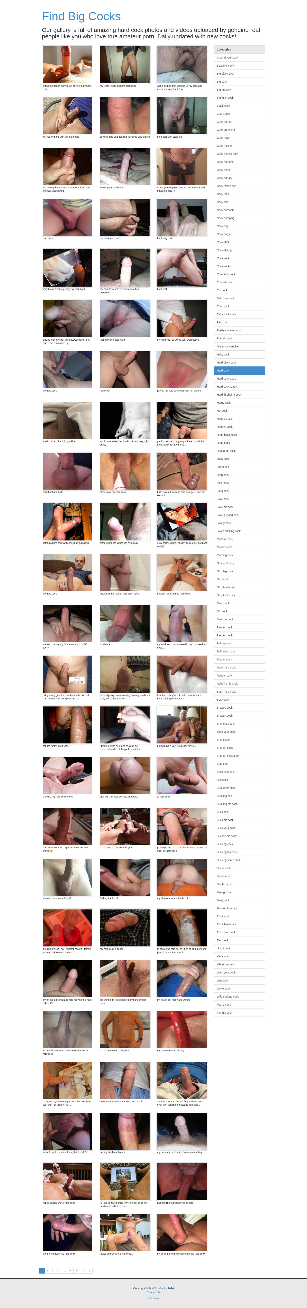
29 (77, 1270)
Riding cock (224, 643)
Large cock (223, 466)
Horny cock (224, 402)
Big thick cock (225, 97)
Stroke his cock (226, 787)
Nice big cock (225, 571)
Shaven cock (225, 715)
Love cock (223, 499)
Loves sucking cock (229, 531)
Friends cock (224, 338)
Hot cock (222, 410)
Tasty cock (223, 900)
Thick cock (223, 916)
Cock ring (222, 226)
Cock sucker (224, 266)
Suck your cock (226, 828)
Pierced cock (225, 635)
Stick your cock (226, 771)
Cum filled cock (226, 274)
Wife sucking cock (228, 996)
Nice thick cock (226, 595)
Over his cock (225, 619)
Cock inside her (226, 186)
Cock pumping (226, 218)
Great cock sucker (228, 346)
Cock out (222, 202)
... (64, 1270)
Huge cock (223, 442)
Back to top (153, 1298)
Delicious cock (225, 298)
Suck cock (223, 812)
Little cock (223, 482)
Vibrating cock (225, 964)
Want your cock (226, 972)
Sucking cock (225, 844)
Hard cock (223, 370)
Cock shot (223, 242)
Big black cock (225, 73)
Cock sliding (224, 250)
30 (83, 1270)
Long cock (223, 491)
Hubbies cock (225, 418)
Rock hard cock (226, 667)
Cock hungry (224, 178)
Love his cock (225, 507)
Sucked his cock (227, 836)
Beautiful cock (225, 65)
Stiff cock (222, 779)
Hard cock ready (227, 386)
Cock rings (223, 234)
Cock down (223, 137)
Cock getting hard (227, 153)
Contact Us (153, 1292)
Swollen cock (225, 884)
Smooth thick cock (228, 755)
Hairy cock (223, 354)
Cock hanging (225, 161)
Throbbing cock (226, 932)
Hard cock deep (226, 378)
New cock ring (225, 563)
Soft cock (222, 763)
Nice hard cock (226, 587)
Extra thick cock (226, 314)
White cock (223, 988)
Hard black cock (227, 362)
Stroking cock (225, 795)
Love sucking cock (228, 515)
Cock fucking (225, 145)
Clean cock (223, 113)
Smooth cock (225, 747)
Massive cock (225, 539)
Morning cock (225, 555)
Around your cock (227, 57)
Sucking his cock (227, 852)
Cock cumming (226, 129)
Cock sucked (225, 258)
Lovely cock (224, 523)
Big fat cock (224, 89)
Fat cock (222, 322)
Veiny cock (223, 956)
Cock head (223, 169)
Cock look (223, 194)
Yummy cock (224, 1012)
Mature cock (224, 547)
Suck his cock (225, 820)
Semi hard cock (226, 691)
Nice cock (223, 579)
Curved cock (224, 282)
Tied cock (222, 940)
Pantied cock (225, 627)
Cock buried (224, 121)
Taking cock (224, 892)
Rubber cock (224, 675)
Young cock (224, 1004)
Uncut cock (223, 948)
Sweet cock (224, 876)
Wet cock (222, 980)
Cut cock (222, 290)
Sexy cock (223, 699)
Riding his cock (226, 651)
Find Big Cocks (81, 16)
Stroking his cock (227, 804)
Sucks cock (224, 868)
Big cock (222, 81)
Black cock (223, 105)
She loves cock (226, 723)
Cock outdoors (226, 210)
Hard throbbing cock (229, 394)
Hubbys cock (225, 426)
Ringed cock (224, 659)
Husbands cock (226, 450)
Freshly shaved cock (229, 330)
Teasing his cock (227, 908)
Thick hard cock (226, 924)
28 (70, 1270)
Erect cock (223, 306)
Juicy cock (223, 458)
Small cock (223, 739)
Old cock (222, 611)
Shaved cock (225, 707)
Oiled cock (223, 603)
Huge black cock (227, 434)
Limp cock (223, 474)
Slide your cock (226, 731)
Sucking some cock (229, 860)
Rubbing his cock (227, 683)
